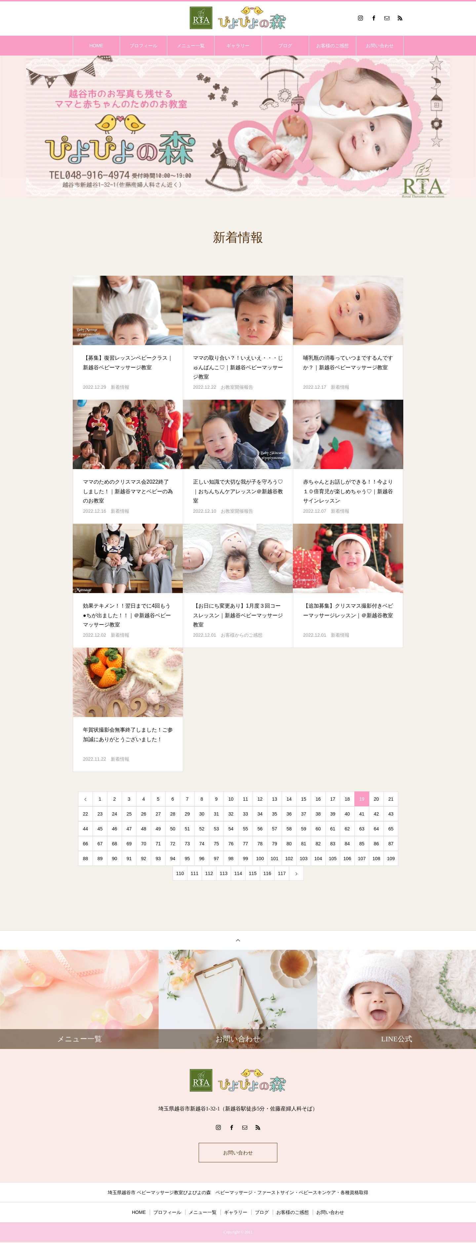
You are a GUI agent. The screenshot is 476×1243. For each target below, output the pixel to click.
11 (245, 799)
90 (114, 858)
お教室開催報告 (237, 387)
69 (129, 843)
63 (362, 828)
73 (187, 843)
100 (260, 858)
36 (289, 814)
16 (318, 799)
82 (318, 843)
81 (303, 843)
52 (202, 828)
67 (100, 843)
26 (143, 814)
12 (260, 799)
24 (114, 814)
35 (274, 814)
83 (333, 843)
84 (347, 843)
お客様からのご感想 (241, 635)
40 (347, 814)
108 (376, 858)
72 (173, 843)
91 (129, 858)
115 (253, 873)
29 (187, 814)
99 (245, 858)
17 (333, 799)
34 (260, 814)
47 (129, 828)
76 (231, 843)
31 (216, 814)
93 (158, 858)
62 (347, 828)
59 (303, 828)
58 (289, 828)
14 (289, 799)
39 (333, 814)
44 (85, 828)
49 (158, 828)
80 (289, 843)
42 (376, 814)
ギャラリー (238, 45)
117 (282, 873)
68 (114, 843)
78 (260, 843)
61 (333, 828)
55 (245, 828)
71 (158, 843)
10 (231, 799)
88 (85, 858)
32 (231, 814)
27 (158, 814)
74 (202, 843)
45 (100, 828)
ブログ (285, 45)
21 (391, 799)
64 (376, 828)
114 (238, 873)
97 (216, 858)
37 (303, 814)
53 (216, 828)
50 (173, 828)
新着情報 (120, 387)
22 (85, 814)
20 (376, 799)
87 (391, 843)
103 (303, 858)
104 (318, 858)
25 (129, 814)
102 (289, 858)
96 (202, 858)
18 (347, 799)
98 (231, 858)
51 (187, 828)
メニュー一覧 (191, 45)
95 (187, 858)
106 (347, 858)
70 (143, 843)
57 (274, 828)
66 (85, 843)
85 (362, 843)
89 (100, 858)
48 (143, 828)
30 (202, 814)
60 (318, 828)
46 (114, 828)
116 (267, 873)
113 (223, 873)
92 (143, 858)
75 (216, 843)
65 (391, 828)
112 (209, 873)
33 (245, 814)
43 (391, 814)
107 (362, 858)
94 (173, 858)
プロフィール (143, 45)
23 (100, 814)
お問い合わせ (380, 45)
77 (245, 843)
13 (274, 799)
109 (391, 858)
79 (274, 843)
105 (333, 858)
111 (194, 873)
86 (376, 843)
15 (303, 799)
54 (231, 828)
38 (318, 814)
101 (274, 858)
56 (260, 828)
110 (180, 873)
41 (362, 814)
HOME (96, 45)
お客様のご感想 (332, 45)
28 (173, 814)
